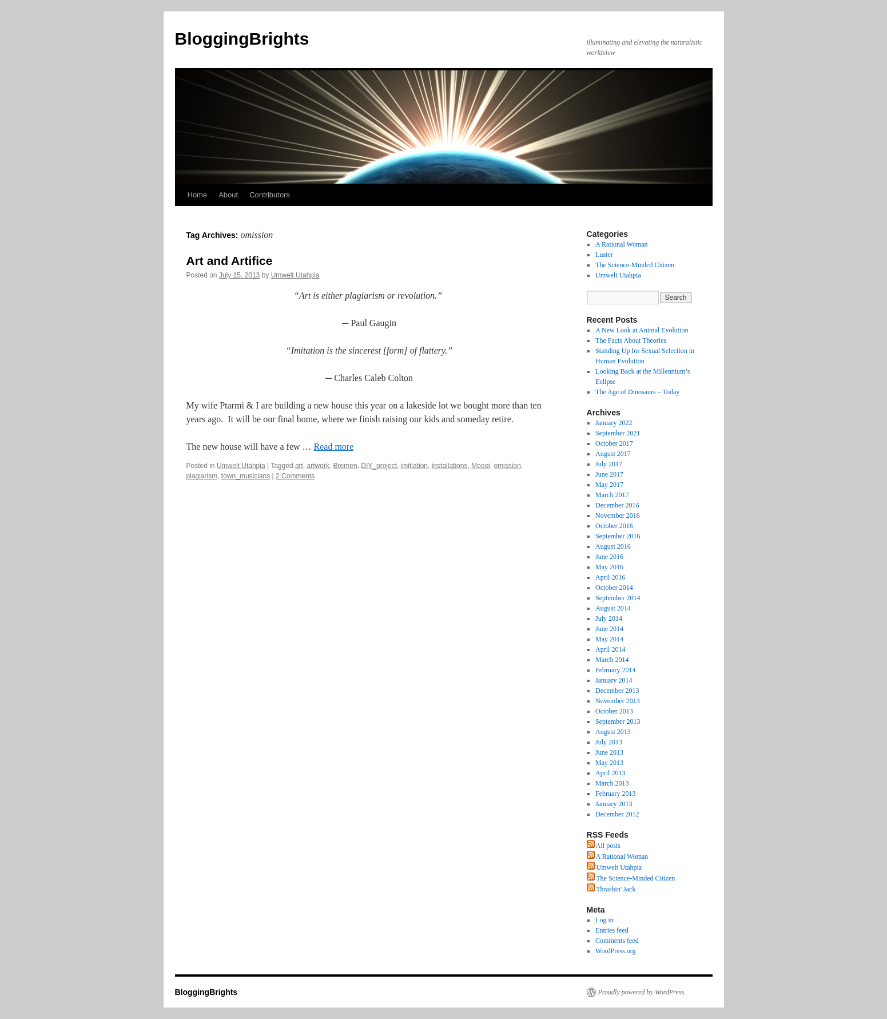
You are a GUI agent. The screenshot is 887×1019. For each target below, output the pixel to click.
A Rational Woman (621, 244)
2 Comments (295, 476)
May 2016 (609, 567)
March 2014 (612, 660)
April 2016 (610, 577)
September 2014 (617, 598)
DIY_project (379, 466)
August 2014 (613, 608)
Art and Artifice (229, 260)
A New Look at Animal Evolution (641, 330)
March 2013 (612, 783)
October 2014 (614, 588)
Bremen (345, 466)
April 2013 (610, 773)
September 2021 (617, 433)
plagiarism (202, 476)
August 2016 (613, 546)
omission (507, 466)
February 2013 (615, 794)
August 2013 (613, 732)
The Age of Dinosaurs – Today (637, 392)
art (299, 466)
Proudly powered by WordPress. (642, 992)
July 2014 (608, 618)
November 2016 (617, 516)
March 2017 (612, 495)
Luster (604, 255)
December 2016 (617, 505)
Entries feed (612, 930)
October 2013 (614, 711)
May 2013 (609, 763)
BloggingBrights (242, 38)
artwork (318, 466)
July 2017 (608, 464)
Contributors (269, 195)
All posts (603, 846)
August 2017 (613, 454)
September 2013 (617, 721)
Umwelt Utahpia (295, 275)
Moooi (480, 466)
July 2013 (608, 742)
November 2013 (617, 701)
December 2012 (617, 814)
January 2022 (613, 423)
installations (450, 466)
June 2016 (609, 557)
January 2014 (613, 680)
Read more (334, 446)
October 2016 (614, 526)
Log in (604, 920)
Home (198, 195)
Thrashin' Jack (611, 889)
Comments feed (617, 941)
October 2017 (614, 443)
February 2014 (615, 670)
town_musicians (245, 476)
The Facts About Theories (630, 340)
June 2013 (609, 752)
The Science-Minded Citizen (634, 265)
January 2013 (613, 804)
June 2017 (609, 474)
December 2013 (617, 691)
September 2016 (617, 536)
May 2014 (609, 639)
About (228, 195)
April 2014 (610, 649)
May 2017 (609, 485)
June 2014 (609, 629)
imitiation (414, 466)
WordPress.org (615, 951)
